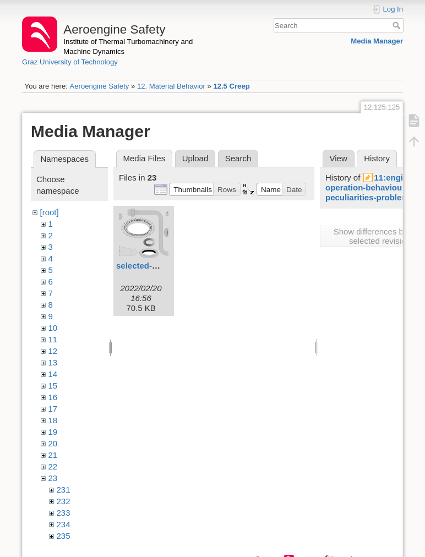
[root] (49, 212)
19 (53, 431)
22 (53, 466)
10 (53, 327)
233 (63, 512)
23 (53, 478)
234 (63, 524)
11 (53, 339)
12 (53, 351)
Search (398, 25)
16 (53, 397)
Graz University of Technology (70, 62)
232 (63, 501)
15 (53, 385)
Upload (195, 158)
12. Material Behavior (171, 86)
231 (63, 489)
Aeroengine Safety (99, 86)
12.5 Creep (231, 86)
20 (53, 443)
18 (53, 420)
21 (53, 455)
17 (53, 408)
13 (53, 362)
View (338, 158)
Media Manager (377, 41)
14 (53, 374)
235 (63, 535)
